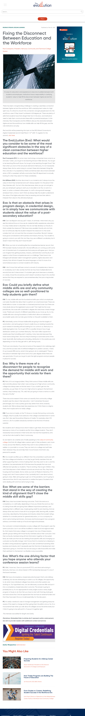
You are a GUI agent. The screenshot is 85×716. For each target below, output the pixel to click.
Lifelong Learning (19, 27)
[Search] (42, 12)
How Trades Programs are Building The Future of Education (38, 677)
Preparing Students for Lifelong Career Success (38, 660)
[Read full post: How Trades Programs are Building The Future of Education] (12, 678)
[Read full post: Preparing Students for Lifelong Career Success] (12, 663)
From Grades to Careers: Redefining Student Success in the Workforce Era (38, 692)
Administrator (20, 645)
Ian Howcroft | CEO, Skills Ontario (33, 681)
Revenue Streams (8, 27)
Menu (42, 19)
